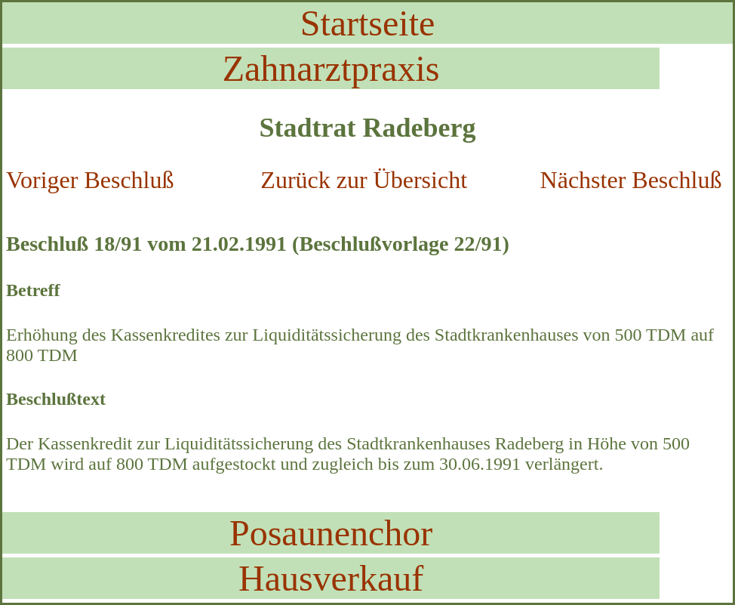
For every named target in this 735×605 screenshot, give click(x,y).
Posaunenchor (330, 533)
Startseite (367, 23)
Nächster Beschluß (631, 179)
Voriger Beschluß (90, 179)
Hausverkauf (330, 578)
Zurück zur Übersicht (363, 179)
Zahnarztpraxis (331, 68)
